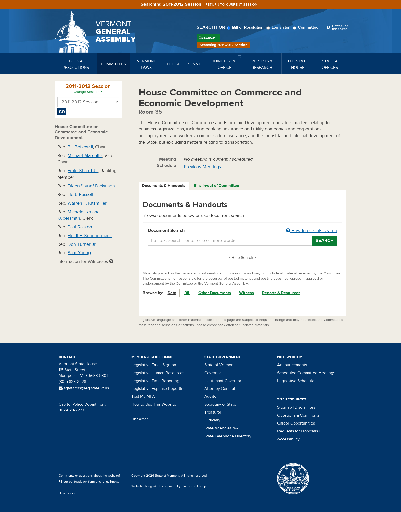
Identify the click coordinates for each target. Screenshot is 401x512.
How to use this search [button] (311, 231)
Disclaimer (139, 419)
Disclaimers (305, 407)
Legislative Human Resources (157, 372)
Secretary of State (220, 404)
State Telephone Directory (227, 436)
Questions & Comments (298, 415)
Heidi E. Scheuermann (90, 236)
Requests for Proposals (297, 431)
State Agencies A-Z (221, 428)
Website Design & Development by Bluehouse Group (168, 486)
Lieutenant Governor (222, 380)
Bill (187, 292)
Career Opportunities (296, 423)
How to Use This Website (153, 404)
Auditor (211, 396)
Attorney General (219, 388)
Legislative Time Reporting (155, 380)
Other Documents (214, 292)
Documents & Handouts (163, 185)
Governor (212, 372)
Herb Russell (80, 194)
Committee (306, 27)
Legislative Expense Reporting (158, 388)
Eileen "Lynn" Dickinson (91, 186)
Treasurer (212, 412)
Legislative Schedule (295, 380)
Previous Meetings (202, 167)
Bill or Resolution (246, 27)
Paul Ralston (80, 227)
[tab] (164, 186)
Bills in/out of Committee (216, 185)
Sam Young (79, 253)
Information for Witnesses (85, 261)
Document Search (242, 231)
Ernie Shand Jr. (83, 171)
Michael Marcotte (85, 156)
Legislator (279, 27)
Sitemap (284, 407)
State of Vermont (219, 365)
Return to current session (231, 4)
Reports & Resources (281, 292)
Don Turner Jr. (82, 244)
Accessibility (288, 439)
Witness (246, 292)
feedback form (84, 482)
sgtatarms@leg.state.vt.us (84, 388)
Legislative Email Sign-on (153, 365)
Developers (67, 493)
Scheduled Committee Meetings (306, 372)
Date (172, 292)
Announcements (292, 365)
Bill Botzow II (80, 147)
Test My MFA (143, 396)
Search (208, 38)
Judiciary (212, 420)
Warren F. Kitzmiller (87, 203)
